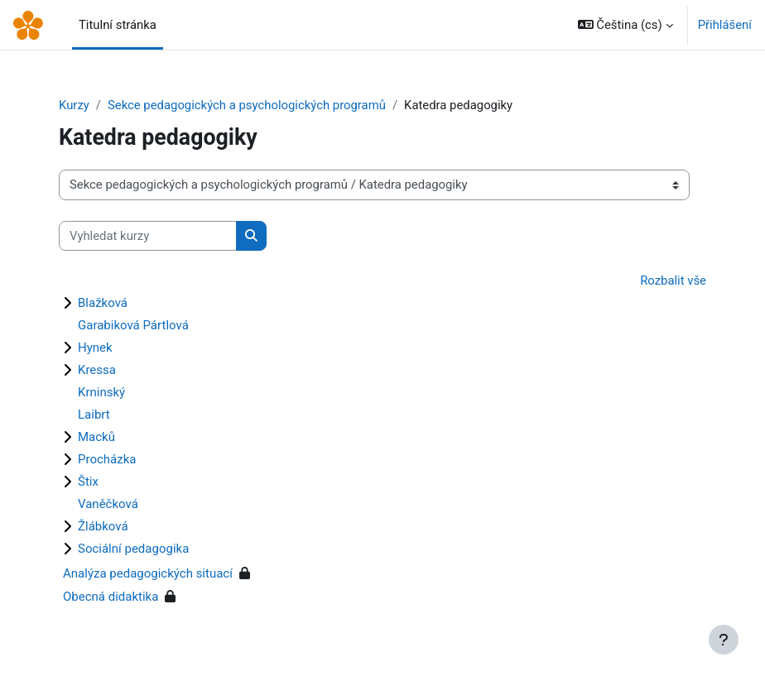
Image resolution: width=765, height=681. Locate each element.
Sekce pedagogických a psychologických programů (247, 105)
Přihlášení (725, 24)
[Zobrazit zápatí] (724, 640)
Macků (96, 436)
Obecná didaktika (110, 596)
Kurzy (74, 105)
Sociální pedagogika (133, 548)
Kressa (97, 369)
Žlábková (103, 526)
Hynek (95, 347)
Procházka (107, 459)
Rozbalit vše (673, 280)
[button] (625, 25)
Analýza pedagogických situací (148, 573)
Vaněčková (108, 503)
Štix (88, 481)
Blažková (103, 302)
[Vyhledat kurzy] (148, 236)
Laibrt (94, 414)
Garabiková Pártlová (133, 325)
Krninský (101, 392)
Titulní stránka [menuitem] (117, 24)
